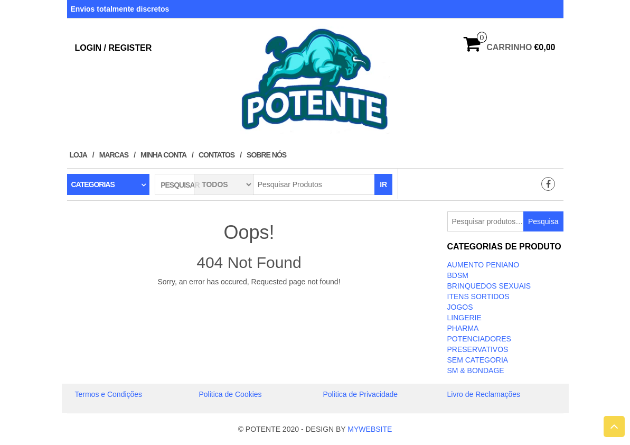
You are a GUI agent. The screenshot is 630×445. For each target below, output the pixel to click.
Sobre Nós (266, 155)
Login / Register (113, 47)
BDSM (457, 275)
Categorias (93, 184)
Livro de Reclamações (484, 394)
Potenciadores (479, 339)
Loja (78, 155)
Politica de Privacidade (360, 394)
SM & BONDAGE (475, 370)
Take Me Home (249, 301)
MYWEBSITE (369, 429)
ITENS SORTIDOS (478, 296)
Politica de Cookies (230, 394)
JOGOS (460, 307)
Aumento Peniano (483, 265)
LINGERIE (464, 317)
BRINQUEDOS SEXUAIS (489, 286)
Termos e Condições (109, 394)
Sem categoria (478, 360)
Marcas (113, 155)
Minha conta (163, 155)
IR (383, 184)
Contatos (216, 155)
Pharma (463, 328)
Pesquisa (543, 221)
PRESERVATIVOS (478, 349)
